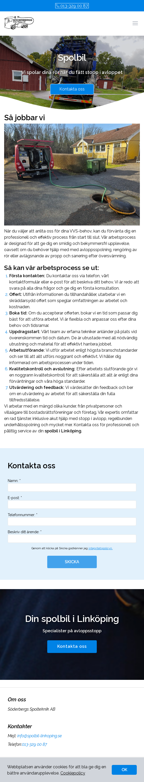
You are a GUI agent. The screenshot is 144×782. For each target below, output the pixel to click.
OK (124, 769)
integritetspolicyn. (101, 548)
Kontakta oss (72, 89)
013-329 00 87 (72, 5)
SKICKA (72, 561)
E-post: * (72, 502)
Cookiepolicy (72, 773)
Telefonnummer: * (72, 519)
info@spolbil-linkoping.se (39, 735)
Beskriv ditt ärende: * (72, 536)
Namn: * (72, 485)
